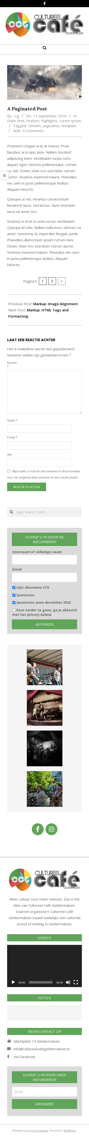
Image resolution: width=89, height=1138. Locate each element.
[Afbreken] (68, 982)
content (34, 125)
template (68, 125)
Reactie (12, 365)
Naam (12, 420)
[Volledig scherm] (75, 982)
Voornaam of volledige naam (37, 552)
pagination (51, 125)
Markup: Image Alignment (55, 303)
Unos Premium (39, 1130)
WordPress (70, 1130)
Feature (32, 120)
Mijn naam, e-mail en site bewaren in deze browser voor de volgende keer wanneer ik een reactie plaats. (43, 474)
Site (9, 455)
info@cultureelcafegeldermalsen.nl (42, 1048)
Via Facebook (24, 1056)
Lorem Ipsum (70, 120)
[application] (44, 966)
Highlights (49, 120)
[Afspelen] (13, 982)
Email (17, 569)
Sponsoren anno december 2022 (41, 602)
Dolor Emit (15, 120)
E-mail (12, 437)
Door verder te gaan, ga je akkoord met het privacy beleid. (44, 612)
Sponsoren (23, 595)
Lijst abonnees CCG (30, 587)
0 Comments (33, 130)
